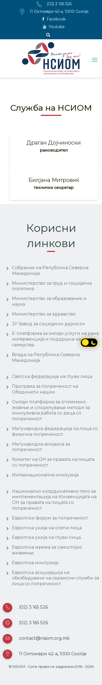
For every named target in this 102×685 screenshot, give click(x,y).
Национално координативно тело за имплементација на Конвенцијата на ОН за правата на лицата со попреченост (54, 500)
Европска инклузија (35, 562)
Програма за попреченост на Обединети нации (45, 389)
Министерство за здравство (44, 314)
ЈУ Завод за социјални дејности (48, 323)
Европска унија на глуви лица (46, 537)
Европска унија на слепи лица (47, 527)
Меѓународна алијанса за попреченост (41, 446)
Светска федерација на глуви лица (52, 376)
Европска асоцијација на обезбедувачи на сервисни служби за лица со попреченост (55, 578)
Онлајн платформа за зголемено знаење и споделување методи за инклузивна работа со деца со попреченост (51, 410)
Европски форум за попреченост (50, 518)
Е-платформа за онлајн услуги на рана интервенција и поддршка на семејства (55, 339)
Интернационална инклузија (45, 474)
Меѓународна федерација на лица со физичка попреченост (55, 431)
